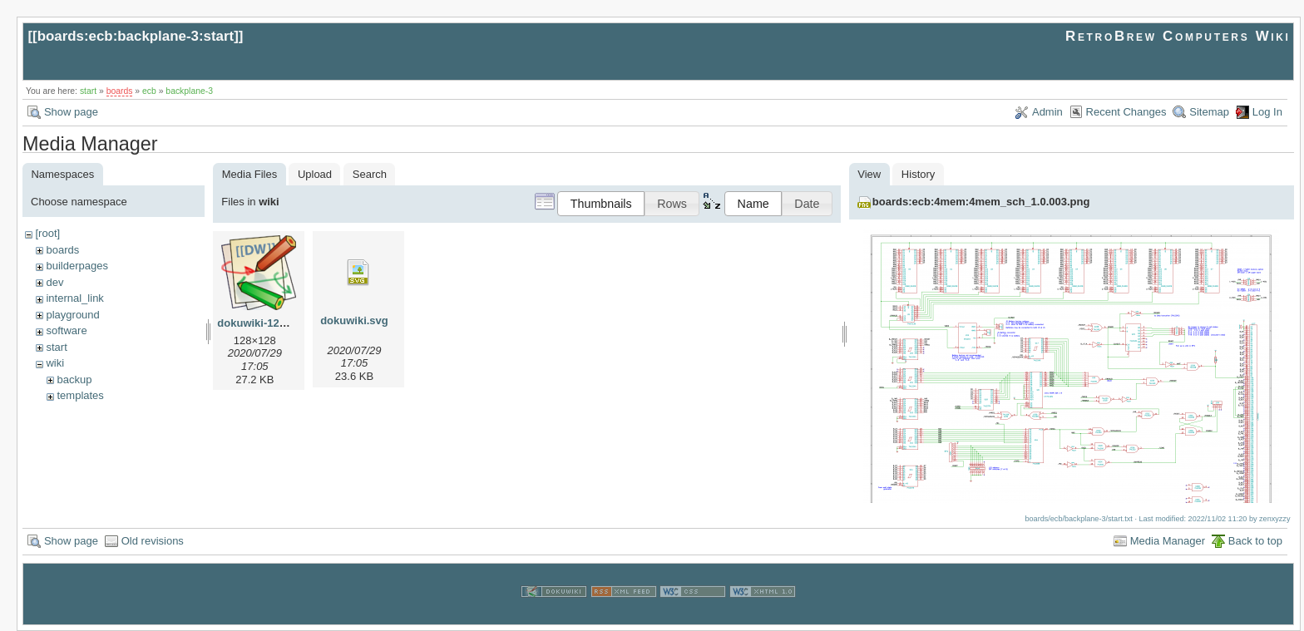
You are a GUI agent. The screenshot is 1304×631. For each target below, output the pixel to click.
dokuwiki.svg (354, 320)
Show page (71, 112)
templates (80, 395)
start (88, 91)
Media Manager (1167, 541)
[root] (47, 233)
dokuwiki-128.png (262, 323)
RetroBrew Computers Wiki (1178, 36)
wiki (55, 363)
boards (119, 91)
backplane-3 (189, 91)
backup (74, 379)
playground (72, 314)
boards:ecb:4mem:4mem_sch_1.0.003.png (981, 201)
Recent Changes (1126, 112)
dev (54, 282)
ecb (149, 91)
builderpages (76, 265)
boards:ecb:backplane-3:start (136, 36)
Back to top (1255, 541)
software (66, 330)
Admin (1047, 112)
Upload (315, 174)
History (918, 174)
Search (370, 174)
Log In (1267, 112)
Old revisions (152, 541)
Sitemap (1209, 112)
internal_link (74, 298)
